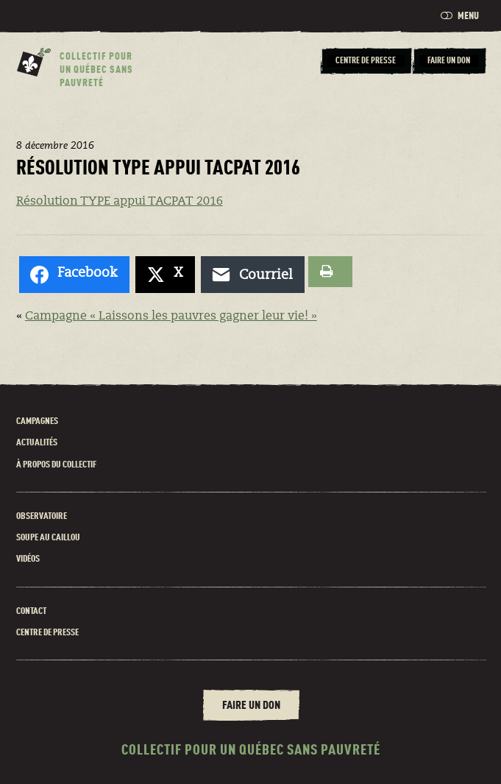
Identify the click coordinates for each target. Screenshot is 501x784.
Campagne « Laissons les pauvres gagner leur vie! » (171, 316)
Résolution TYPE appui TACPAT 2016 (119, 202)
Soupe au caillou (48, 538)
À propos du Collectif (56, 465)
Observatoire (41, 516)
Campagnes (37, 421)
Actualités (36, 443)
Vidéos (28, 559)
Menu (460, 15)
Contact (31, 611)
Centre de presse (47, 633)
